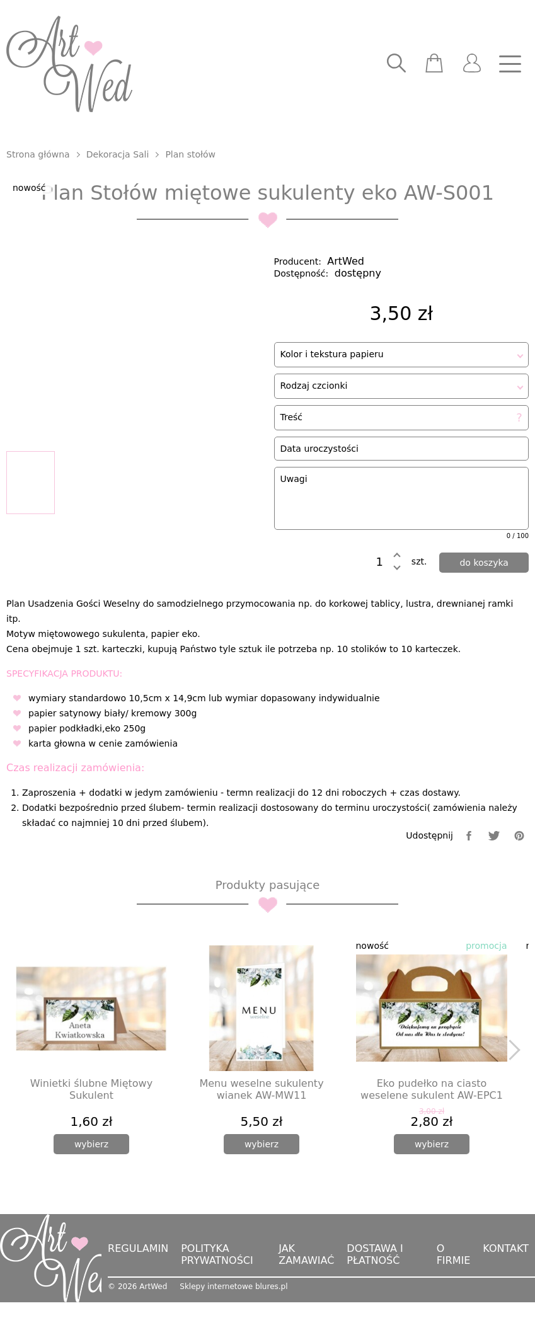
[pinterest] (519, 866)
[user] (472, 64)
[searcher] (396, 64)
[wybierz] (91, 1176)
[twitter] (494, 866)
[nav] (510, 64)
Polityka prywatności (217, 1286)
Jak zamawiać (306, 1286)
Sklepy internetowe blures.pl (233, 1318)
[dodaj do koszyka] (484, 568)
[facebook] (468, 866)
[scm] (434, 64)
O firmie (454, 1286)
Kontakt (506, 1280)
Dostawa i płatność (375, 1286)
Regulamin (138, 1280)
